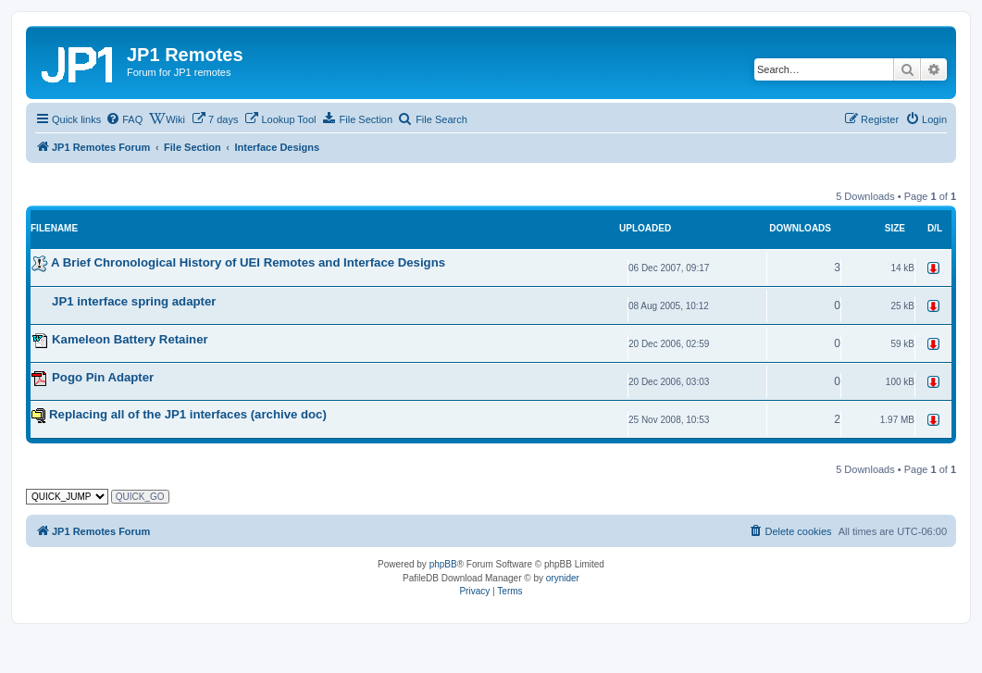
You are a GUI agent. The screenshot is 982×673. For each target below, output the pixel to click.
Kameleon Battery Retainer (130, 339)
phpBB (443, 564)
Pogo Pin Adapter (103, 377)
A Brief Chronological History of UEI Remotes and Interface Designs (248, 262)
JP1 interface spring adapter (134, 301)
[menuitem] (124, 119)
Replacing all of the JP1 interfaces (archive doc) (188, 414)
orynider (562, 578)
